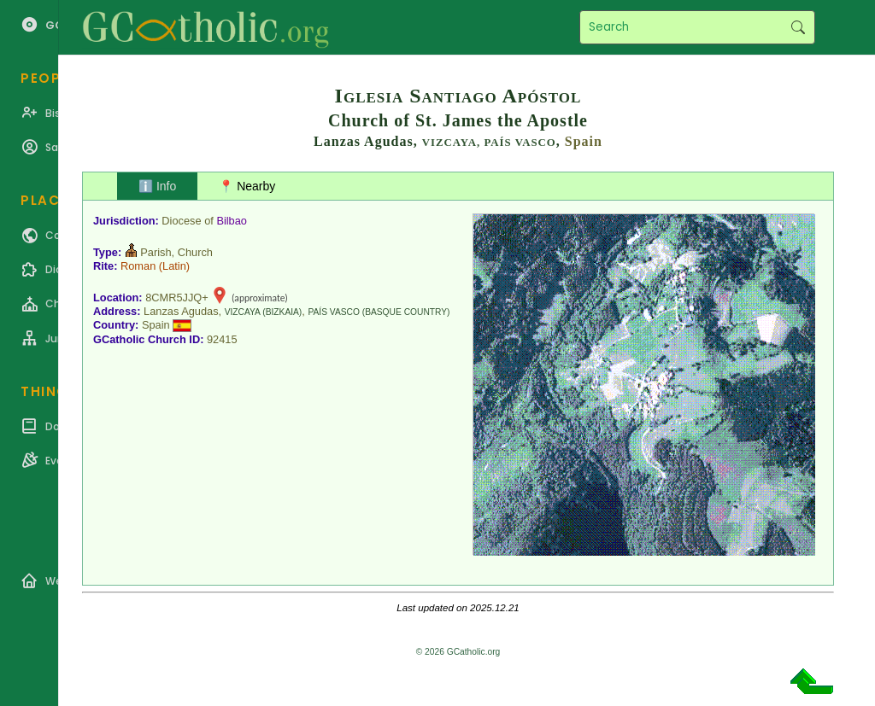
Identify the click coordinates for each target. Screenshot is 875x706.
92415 (222, 339)
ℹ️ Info (157, 186)
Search (798, 27)
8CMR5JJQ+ (176, 297)
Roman (138, 266)
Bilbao (231, 220)
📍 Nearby (247, 186)
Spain (583, 141)
